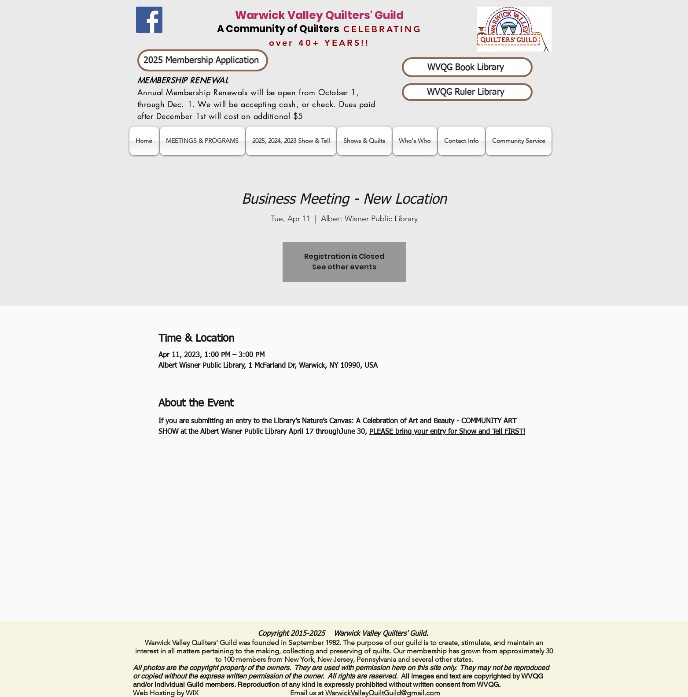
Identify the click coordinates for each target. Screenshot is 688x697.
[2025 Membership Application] (202, 60)
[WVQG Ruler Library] (467, 92)
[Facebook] (149, 20)
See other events (344, 267)
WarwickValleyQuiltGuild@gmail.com (382, 693)
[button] (291, 141)
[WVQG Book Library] (467, 67)
